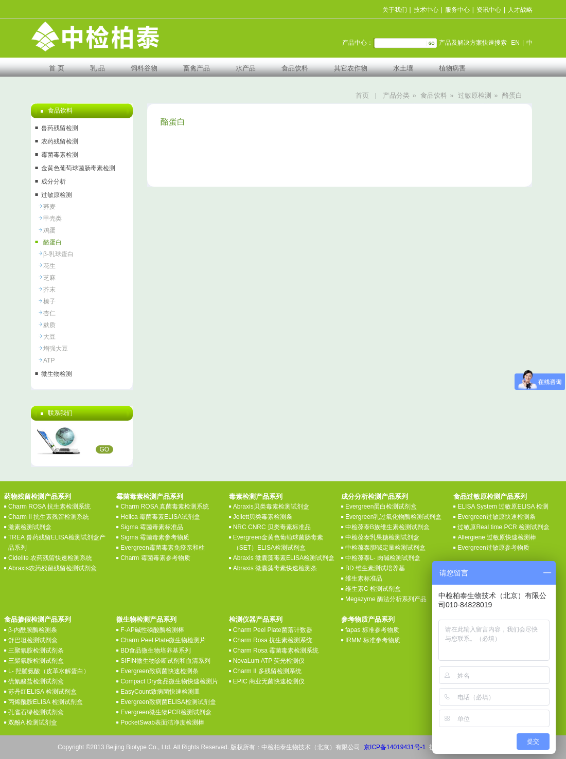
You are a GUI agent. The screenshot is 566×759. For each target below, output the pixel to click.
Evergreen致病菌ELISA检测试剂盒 (168, 702)
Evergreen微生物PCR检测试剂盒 (165, 712)
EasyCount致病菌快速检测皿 (160, 691)
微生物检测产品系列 (146, 619)
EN (515, 42)
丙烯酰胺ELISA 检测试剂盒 (45, 702)
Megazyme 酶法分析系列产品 (386, 599)
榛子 (49, 301)
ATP (49, 360)
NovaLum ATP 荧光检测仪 (269, 660)
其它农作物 (350, 68)
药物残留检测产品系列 (37, 496)
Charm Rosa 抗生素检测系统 (273, 640)
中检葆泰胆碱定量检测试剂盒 (385, 547)
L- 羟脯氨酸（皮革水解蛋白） (49, 671)
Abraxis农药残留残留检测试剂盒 (52, 568)
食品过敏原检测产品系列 (490, 496)
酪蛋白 (512, 95)
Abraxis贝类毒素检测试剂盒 (271, 506)
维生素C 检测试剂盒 (373, 588)
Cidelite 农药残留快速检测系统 (50, 558)
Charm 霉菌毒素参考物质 (155, 558)
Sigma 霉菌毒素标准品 (151, 527)
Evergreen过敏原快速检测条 (496, 516)
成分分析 (53, 181)
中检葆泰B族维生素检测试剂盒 (387, 527)
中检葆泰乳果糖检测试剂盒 (382, 537)
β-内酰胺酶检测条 (32, 630)
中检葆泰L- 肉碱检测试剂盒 (382, 558)
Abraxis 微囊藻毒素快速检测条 (275, 568)
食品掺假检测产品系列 (37, 619)
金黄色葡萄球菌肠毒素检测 (78, 168)
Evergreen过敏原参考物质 (493, 547)
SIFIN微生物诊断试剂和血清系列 (165, 660)
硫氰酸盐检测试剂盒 (36, 681)
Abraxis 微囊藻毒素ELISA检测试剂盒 (283, 558)
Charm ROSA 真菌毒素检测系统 (164, 506)
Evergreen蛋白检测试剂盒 (381, 506)
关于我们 (394, 9)
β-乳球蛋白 (58, 254)
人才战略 (520, 9)
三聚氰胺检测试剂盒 (36, 660)
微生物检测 (56, 373)
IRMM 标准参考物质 (372, 640)
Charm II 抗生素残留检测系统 (48, 516)
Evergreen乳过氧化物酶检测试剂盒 (393, 516)
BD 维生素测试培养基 (375, 568)
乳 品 (97, 68)
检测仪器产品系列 (255, 619)
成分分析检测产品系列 (374, 496)
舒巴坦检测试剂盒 (33, 640)
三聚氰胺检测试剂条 (36, 650)
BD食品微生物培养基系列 (155, 650)
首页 (362, 95)
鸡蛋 (49, 230)
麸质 (49, 325)
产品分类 (396, 95)
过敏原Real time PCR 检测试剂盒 (503, 527)
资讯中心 (488, 9)
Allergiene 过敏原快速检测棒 (496, 537)
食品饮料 (294, 68)
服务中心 (457, 9)
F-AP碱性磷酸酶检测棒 (152, 630)
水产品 (246, 68)
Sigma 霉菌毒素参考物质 (154, 537)
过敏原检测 (474, 95)
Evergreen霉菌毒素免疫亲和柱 (162, 547)
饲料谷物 (144, 68)
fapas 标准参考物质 (372, 630)
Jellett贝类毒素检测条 (262, 516)
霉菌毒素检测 (59, 154)
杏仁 (49, 313)
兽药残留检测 (59, 128)
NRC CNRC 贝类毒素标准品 (272, 527)
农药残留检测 (59, 141)
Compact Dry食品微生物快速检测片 (169, 681)
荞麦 (49, 206)
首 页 (56, 68)
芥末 (49, 289)
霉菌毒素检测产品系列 (149, 496)
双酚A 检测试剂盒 (32, 722)
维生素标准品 (363, 578)
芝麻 (49, 277)
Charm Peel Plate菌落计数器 (272, 630)
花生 (49, 265)
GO (105, 449)
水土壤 (403, 68)
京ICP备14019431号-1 (395, 747)
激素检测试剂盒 (29, 527)
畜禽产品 (196, 68)
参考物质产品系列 (368, 619)
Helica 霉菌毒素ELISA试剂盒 (160, 516)
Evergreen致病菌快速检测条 (159, 671)
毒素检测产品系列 (255, 496)
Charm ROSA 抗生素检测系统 (49, 506)
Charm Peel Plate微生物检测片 (163, 640)
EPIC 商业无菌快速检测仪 (269, 681)
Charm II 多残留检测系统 (267, 671)
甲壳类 (52, 218)
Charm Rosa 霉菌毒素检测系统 (276, 650)
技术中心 (426, 9)
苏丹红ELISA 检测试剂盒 (42, 691)
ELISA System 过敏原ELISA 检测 (503, 506)
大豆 (49, 336)
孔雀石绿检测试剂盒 (36, 712)
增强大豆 (55, 348)
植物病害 (452, 68)
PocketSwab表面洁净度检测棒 (162, 722)
